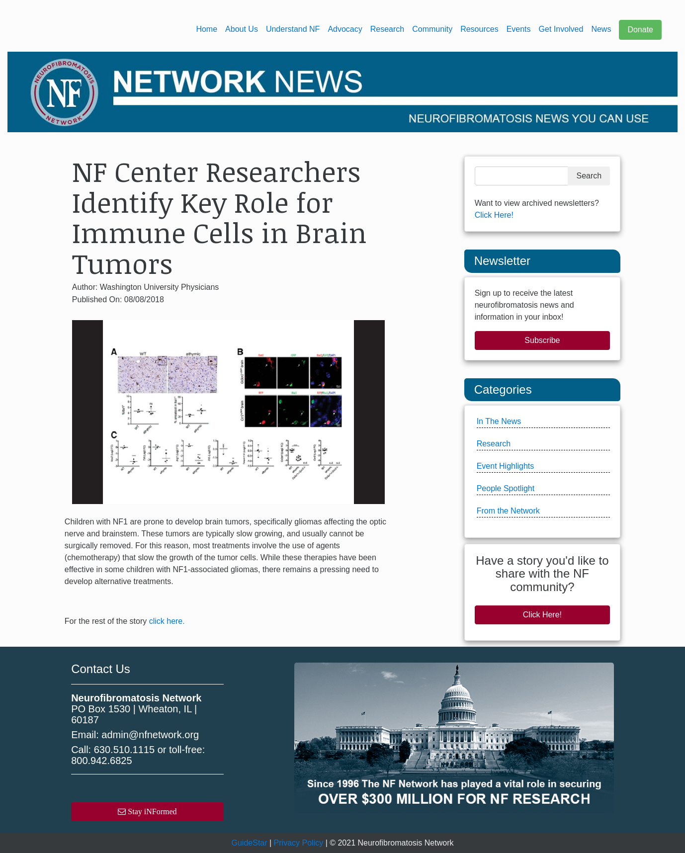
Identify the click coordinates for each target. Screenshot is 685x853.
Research (387, 29)
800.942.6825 (101, 760)
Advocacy (345, 29)
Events (519, 29)
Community (432, 29)
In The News (499, 421)
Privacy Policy (299, 843)
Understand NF (293, 29)
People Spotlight (506, 488)
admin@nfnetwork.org (150, 734)
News (601, 29)
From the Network (508, 511)
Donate (640, 29)
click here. (167, 621)
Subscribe (542, 340)
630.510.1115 (124, 749)
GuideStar (249, 843)
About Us (241, 29)
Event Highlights (505, 466)
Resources (479, 29)
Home (206, 29)
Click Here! (494, 215)
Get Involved (561, 29)
